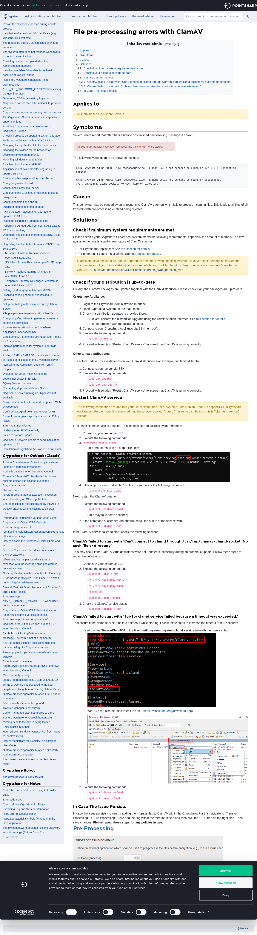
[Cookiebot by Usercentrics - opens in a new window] (24, 928)
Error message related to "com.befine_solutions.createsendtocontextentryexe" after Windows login (34, 532)
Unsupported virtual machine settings (25, 373)
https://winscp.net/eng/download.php (167, 711)
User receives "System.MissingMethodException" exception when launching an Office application (30, 495)
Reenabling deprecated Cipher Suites (25, 388)
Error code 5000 (12, 799)
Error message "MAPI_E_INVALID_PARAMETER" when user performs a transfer (30, 601)
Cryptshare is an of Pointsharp (44, 5)
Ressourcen (168, 16)
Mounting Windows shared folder (22, 159)
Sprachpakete (115, 16)
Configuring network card (18, 183)
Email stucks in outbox (16, 726)
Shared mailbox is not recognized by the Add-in (31, 503)
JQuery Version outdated (17, 383)
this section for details (135, 249)
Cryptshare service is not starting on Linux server (32, 112)
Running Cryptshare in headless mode (26, 79)
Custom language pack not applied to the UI (29, 712)
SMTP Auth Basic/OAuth (17, 425)
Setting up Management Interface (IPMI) (27, 290)
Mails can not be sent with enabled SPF (26, 140)
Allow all (226, 886)
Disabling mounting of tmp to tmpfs (23, 206)
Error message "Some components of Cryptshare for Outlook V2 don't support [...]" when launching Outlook (29, 624)
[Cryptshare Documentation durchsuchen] (214, 16)
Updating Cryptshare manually (21, 154)
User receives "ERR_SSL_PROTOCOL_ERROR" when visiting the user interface (32, 89)
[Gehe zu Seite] (247, 16)
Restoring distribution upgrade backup (25, 220)
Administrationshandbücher (43, 16)
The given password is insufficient (23, 776)
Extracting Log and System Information (26, 809)
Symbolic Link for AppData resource (24, 633)
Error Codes (10, 837)
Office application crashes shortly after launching (32, 573)
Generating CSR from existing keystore (26, 98)
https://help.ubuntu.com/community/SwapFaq (204, 265)
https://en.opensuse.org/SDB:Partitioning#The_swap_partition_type (138, 269)
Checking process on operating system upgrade (31, 135)
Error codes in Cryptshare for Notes (24, 804)
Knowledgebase (143, 16)
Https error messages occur (19, 813)
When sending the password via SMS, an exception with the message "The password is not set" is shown (30, 564)
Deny (225, 910)
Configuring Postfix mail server (21, 187)
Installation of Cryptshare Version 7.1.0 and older (32, 449)
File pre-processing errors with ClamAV (28, 313)
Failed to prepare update (17, 435)
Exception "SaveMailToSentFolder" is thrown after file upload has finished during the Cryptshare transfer (29, 481)
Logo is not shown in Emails (19, 378)
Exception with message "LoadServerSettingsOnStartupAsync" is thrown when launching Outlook (31, 666)
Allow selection (226, 898)
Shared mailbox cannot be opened (23, 703)
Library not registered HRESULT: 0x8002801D (30, 679)
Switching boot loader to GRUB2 (22, 164)
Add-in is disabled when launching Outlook (28, 471)
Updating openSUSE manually (21, 430)
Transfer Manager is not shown (21, 708)
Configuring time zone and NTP (21, 201)
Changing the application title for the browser (29, 145)
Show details (196, 927)
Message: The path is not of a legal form (27, 637)
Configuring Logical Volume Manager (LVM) (29, 411)
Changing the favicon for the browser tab (27, 150)
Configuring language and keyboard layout (28, 178)
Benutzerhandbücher (83, 16)
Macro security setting (16, 675)
